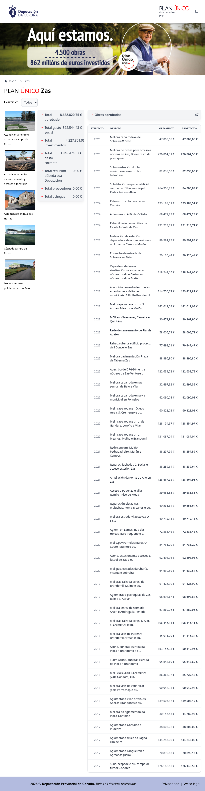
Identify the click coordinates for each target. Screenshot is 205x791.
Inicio (10, 81)
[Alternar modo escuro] (197, 11)
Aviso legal (192, 784)
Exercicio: (11, 102)
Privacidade (170, 784)
